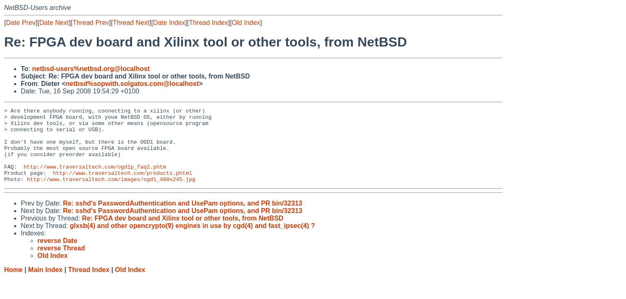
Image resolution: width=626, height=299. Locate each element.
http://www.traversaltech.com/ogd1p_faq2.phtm (95, 179)
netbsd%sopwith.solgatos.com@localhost (132, 83)
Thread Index (208, 22)
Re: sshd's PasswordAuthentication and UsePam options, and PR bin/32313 (182, 218)
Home (13, 284)
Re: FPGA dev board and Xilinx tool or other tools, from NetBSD (182, 233)
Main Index (45, 284)
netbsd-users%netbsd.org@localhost (91, 68)
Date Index (169, 22)
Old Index (246, 22)
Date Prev (20, 22)
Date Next (54, 22)
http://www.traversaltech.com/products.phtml (122, 186)
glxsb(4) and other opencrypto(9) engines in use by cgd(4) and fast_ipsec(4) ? (192, 240)
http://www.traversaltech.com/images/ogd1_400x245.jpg (111, 194)
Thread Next (131, 22)
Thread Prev (91, 22)
